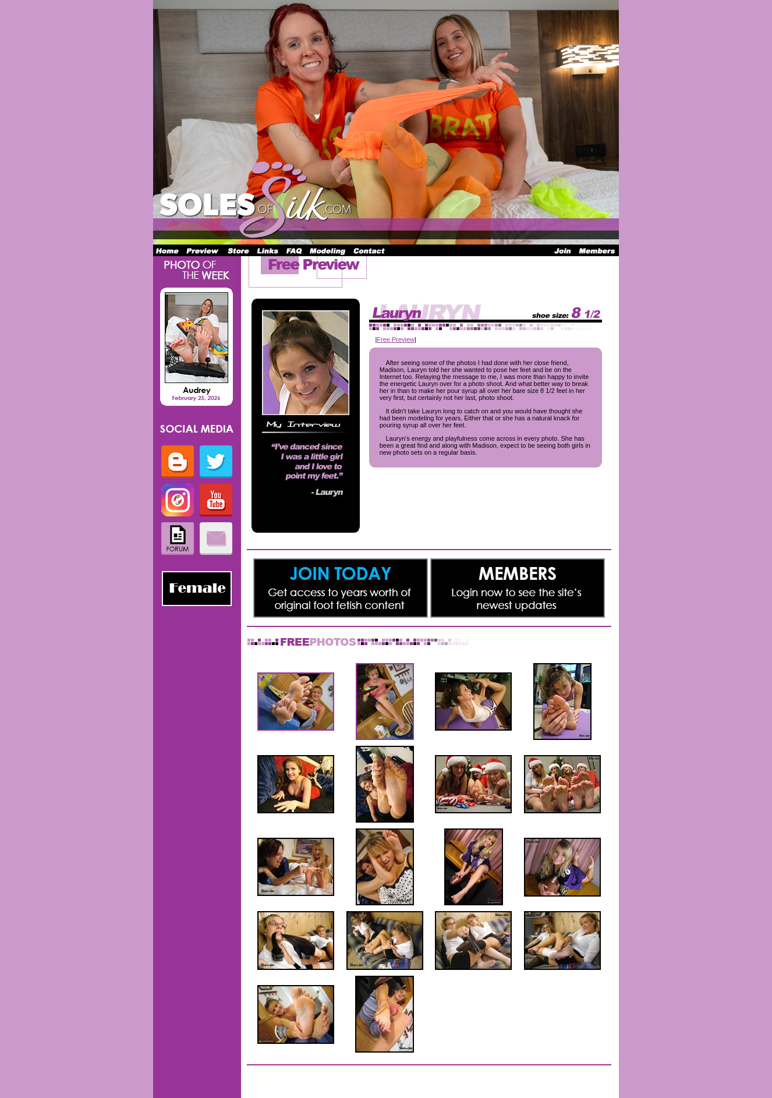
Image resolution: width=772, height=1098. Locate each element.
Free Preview (396, 339)
